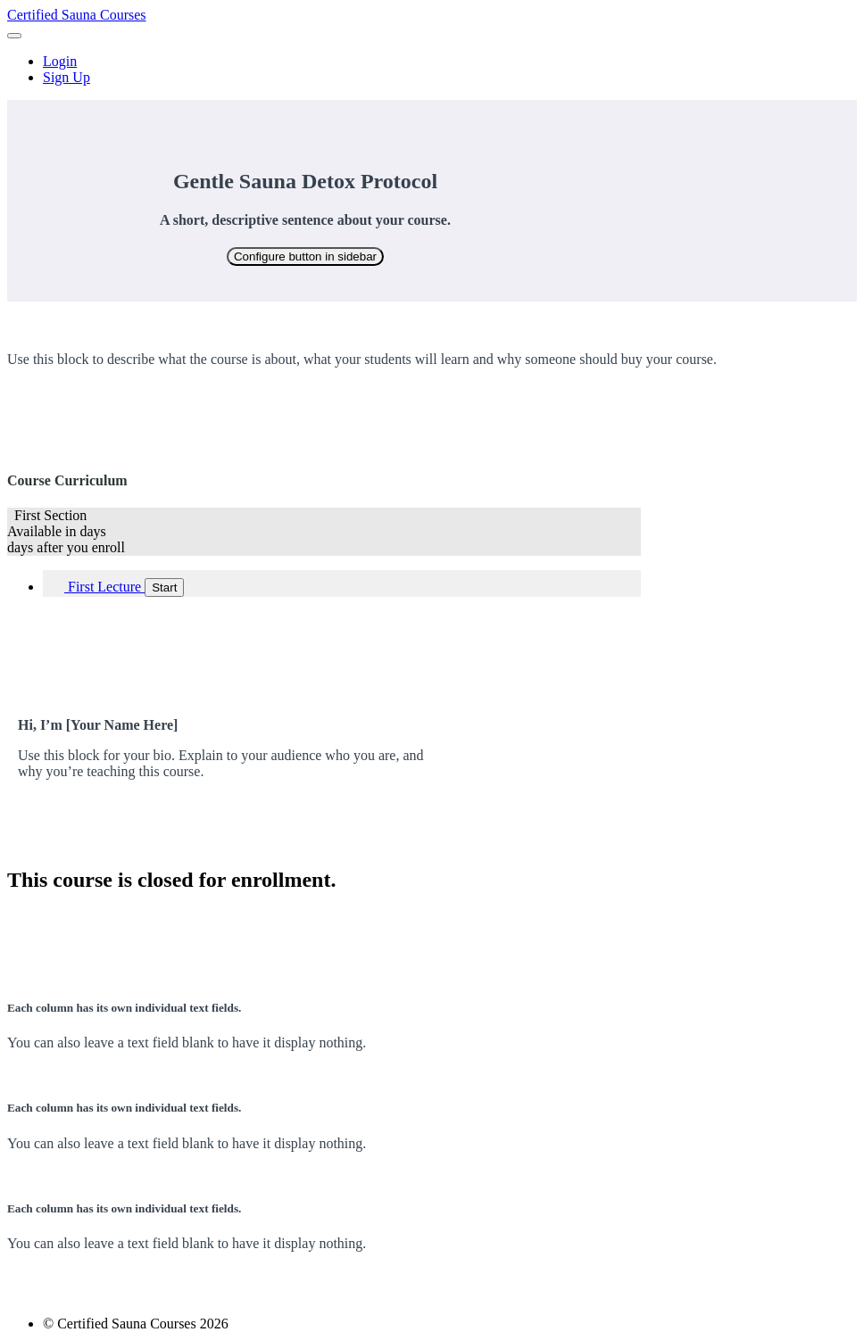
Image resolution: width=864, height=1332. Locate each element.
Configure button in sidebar (305, 256)
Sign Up (66, 77)
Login (60, 61)
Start (164, 587)
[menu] (432, 70)
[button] (14, 35)
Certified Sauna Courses (76, 14)
